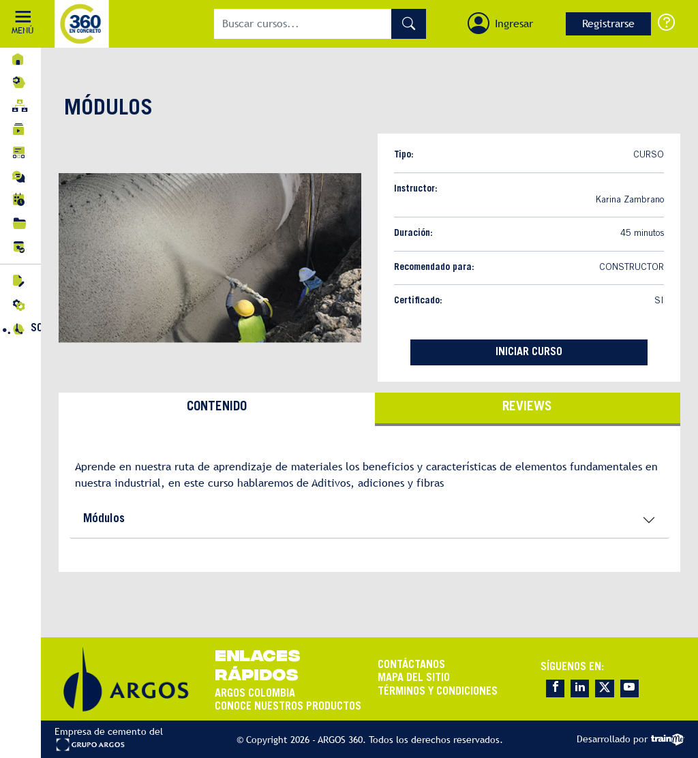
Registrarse (608, 23)
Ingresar (514, 23)
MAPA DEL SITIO (414, 678)
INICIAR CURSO (529, 352)
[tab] (217, 409)
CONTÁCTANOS (411, 665)
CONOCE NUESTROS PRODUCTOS (288, 706)
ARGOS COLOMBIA (255, 693)
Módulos (104, 519)
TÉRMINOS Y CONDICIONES (438, 691)
